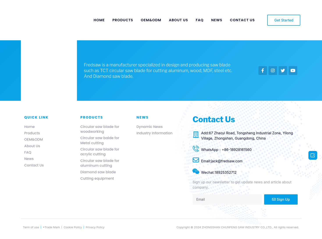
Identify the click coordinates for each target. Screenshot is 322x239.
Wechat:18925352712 (219, 172)
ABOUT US (178, 20)
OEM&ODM (151, 20)
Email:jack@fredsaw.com (222, 161)
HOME (99, 20)
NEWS (216, 20)
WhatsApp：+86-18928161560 (226, 149)
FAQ (200, 20)
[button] (283, 20)
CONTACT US (242, 20)
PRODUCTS (122, 20)
